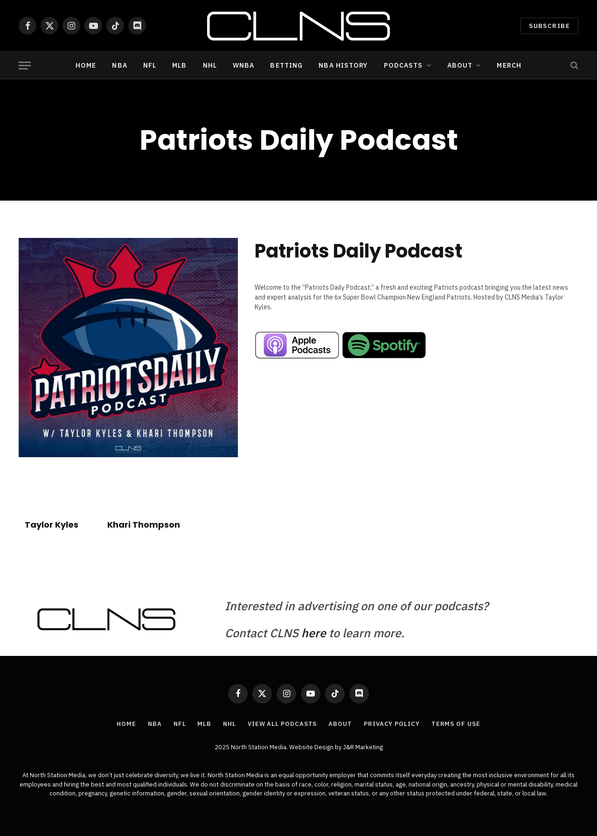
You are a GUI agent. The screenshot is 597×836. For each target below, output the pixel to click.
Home (86, 65)
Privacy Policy (392, 724)
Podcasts (403, 65)
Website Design (312, 747)
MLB (179, 65)
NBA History (343, 65)
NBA (119, 65)
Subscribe (549, 26)
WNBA (243, 65)
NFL (149, 65)
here (313, 633)
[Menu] (25, 65)
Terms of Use (455, 724)
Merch (509, 65)
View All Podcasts (282, 724)
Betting (286, 65)
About (460, 65)
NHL (210, 65)
